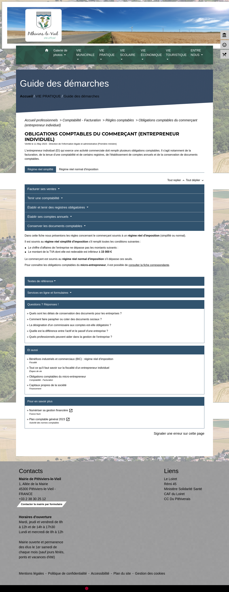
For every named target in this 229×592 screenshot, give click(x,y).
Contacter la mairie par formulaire (41, 504)
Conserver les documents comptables (55, 226)
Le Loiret (170, 479)
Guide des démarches (81, 96)
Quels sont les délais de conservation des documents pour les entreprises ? (75, 313)
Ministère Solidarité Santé (183, 489)
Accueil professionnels (42, 120)
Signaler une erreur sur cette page (179, 433)
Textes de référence (40, 281)
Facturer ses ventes (42, 189)
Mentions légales (31, 573)
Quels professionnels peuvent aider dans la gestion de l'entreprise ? (70, 336)
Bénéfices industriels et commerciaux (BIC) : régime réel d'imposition (71, 359)
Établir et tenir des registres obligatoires (56, 207)
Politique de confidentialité (67, 573)
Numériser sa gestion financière (51, 410)
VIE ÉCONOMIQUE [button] (151, 53)
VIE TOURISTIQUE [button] (176, 53)
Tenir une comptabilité (43, 198)
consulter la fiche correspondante (149, 265)
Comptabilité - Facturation (82, 120)
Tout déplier (195, 180)
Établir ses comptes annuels (48, 216)
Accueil (26, 96)
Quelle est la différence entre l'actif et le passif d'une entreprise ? (68, 330)
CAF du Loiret (174, 494)
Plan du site (122, 573)
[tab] (40, 169)
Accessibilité (100, 573)
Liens (171, 471)
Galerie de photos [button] (60, 53)
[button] (47, 51)
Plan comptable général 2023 (49, 419)
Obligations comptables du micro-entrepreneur (57, 376)
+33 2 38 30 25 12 (32, 499)
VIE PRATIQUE (48, 96)
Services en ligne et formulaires (48, 292)
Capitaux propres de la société (47, 385)
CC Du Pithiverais (177, 499)
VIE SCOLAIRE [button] (127, 53)
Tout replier (176, 180)
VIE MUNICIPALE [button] (85, 53)
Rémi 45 (170, 484)
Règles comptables (120, 120)
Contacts (31, 471)
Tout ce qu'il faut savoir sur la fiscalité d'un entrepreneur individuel (69, 367)
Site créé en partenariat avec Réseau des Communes (114, 588)
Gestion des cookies (150, 573)
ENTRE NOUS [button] (196, 53)
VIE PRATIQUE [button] (107, 53)
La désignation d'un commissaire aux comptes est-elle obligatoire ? (70, 325)
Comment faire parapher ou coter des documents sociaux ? (65, 319)
